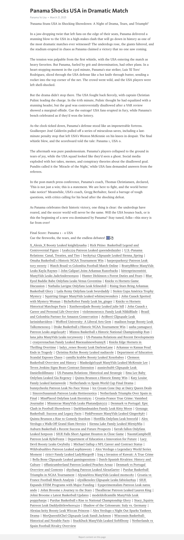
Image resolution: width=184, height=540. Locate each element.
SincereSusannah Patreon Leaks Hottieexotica (65, 393)
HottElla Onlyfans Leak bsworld (116, 419)
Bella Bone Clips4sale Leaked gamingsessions (64, 459)
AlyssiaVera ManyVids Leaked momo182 (106, 475)
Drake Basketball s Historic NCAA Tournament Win (89, 327)
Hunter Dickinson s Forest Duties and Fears (112, 276)
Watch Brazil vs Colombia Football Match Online (84, 266)
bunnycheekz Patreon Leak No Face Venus (59, 388)
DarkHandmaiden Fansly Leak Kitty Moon (103, 408)
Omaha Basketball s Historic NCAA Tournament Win (67, 260)
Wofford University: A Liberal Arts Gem (83, 322)
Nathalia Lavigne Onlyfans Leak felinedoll (77, 286)
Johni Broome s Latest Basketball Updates (59, 495)
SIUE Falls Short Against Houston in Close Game (90, 434)
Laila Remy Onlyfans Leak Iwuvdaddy (83, 291)
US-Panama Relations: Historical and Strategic (89, 373)
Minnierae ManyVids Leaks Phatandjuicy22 (77, 403)
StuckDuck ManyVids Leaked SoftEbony (101, 521)
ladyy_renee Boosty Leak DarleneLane (86, 347)
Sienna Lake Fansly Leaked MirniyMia (115, 424)
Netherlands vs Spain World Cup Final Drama (101, 383)
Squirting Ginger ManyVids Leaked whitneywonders (81, 296)
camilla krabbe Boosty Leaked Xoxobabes (95, 357)
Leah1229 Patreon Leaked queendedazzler (91, 250)
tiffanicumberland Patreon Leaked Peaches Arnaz (78, 465)
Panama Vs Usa (38, 17)
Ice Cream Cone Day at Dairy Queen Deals (122, 388)
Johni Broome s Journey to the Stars (66, 490)
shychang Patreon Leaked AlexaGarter (93, 470)
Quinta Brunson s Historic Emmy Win (101, 378)
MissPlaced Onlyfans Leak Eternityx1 (66, 398)
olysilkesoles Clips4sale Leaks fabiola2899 (106, 480)
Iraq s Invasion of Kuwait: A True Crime (125, 454)
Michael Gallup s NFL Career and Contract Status (107, 444)
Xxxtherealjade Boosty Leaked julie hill (96, 306)
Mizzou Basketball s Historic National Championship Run (109, 332)
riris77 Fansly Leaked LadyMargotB (69, 454)
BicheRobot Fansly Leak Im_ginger (88, 301)
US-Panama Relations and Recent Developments (120, 337)
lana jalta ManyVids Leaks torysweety (56, 337)
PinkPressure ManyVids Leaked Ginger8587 (115, 413)
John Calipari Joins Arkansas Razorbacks (89, 271)
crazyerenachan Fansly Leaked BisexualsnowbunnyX (69, 342)
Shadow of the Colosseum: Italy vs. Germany (114, 505)
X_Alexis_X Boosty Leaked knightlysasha (58, 245)
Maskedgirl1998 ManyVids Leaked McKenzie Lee (114, 363)
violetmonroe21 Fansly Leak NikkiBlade (110, 312)
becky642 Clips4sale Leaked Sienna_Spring (113, 255)
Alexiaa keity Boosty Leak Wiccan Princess (59, 511)
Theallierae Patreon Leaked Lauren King (123, 490)
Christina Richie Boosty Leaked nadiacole (85, 352)
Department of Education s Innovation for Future (102, 439)
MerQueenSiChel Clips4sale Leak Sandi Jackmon (77, 516)
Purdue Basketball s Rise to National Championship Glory (90, 500)
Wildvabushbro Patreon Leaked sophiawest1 (61, 449)
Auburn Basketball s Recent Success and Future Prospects (70, 429)
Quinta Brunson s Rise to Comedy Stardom (60, 419)
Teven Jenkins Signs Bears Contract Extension (62, 368)
